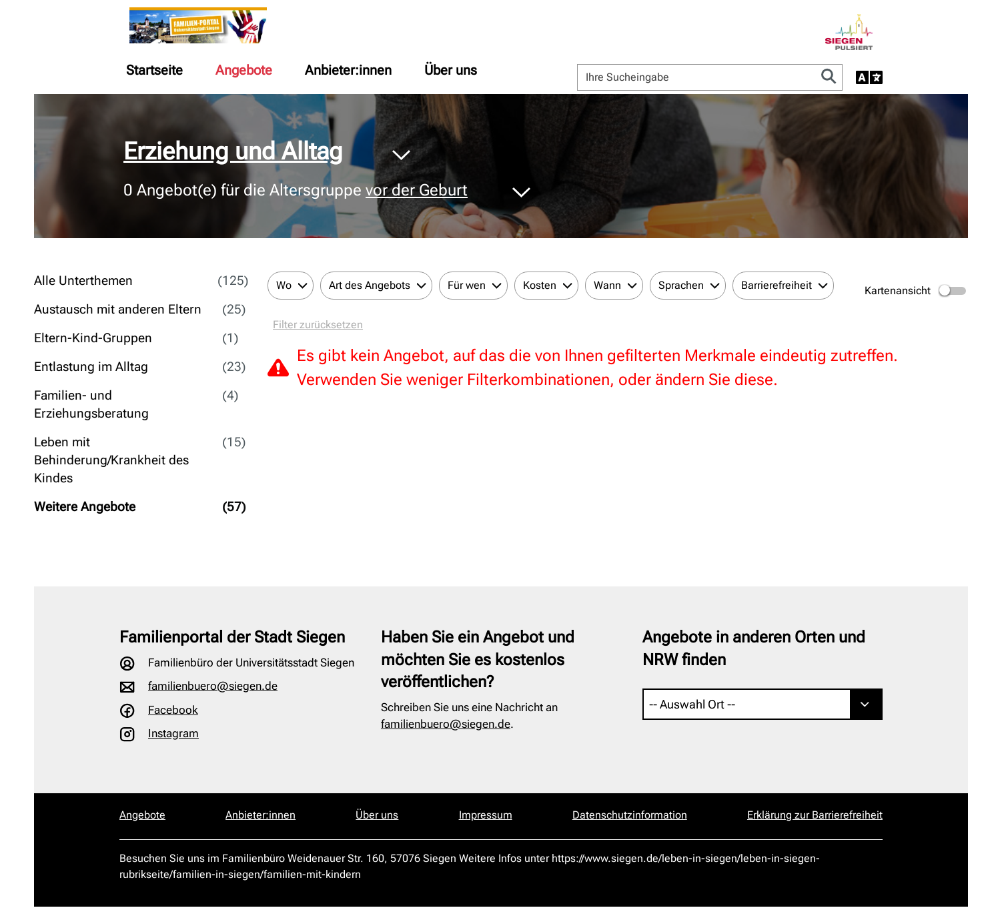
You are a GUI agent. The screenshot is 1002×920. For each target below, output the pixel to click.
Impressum (485, 815)
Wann (607, 285)
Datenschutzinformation (629, 815)
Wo (284, 285)
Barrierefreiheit (776, 285)
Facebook (173, 710)
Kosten (539, 285)
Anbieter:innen (348, 70)
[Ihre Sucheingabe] (697, 77)
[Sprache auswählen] (869, 77)
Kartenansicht (916, 291)
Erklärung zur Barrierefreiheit (815, 815)
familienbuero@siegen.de (213, 686)
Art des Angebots (369, 285)
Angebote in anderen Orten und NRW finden (753, 648)
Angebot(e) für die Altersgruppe (295, 190)
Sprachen (681, 285)
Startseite (154, 70)
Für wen (467, 285)
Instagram (173, 733)
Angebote (243, 70)
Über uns (450, 70)
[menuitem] (154, 70)
